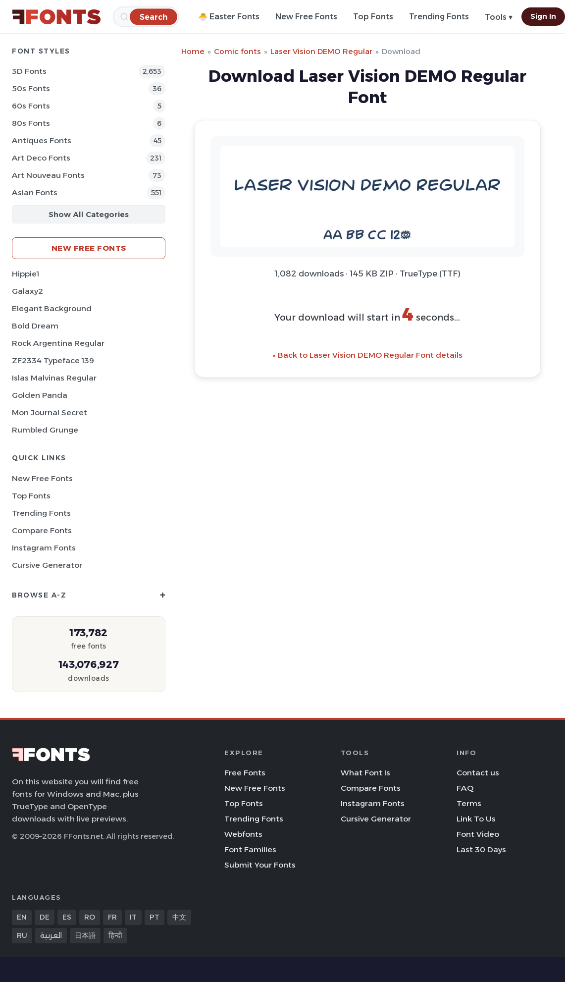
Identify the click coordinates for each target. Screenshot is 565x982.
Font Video (478, 834)
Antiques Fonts (41, 140)
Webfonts (243, 834)
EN (22, 917)
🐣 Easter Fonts (228, 16)
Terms (469, 803)
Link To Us (476, 818)
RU (22, 935)
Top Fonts (373, 16)
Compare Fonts (42, 530)
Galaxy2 (27, 291)
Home (193, 51)
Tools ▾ (499, 17)
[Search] (153, 16)
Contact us (478, 772)
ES (66, 917)
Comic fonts (237, 51)
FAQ (465, 788)
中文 (179, 917)
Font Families (250, 849)
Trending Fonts (439, 16)
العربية (51, 935)
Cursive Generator (47, 565)
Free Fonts (244, 772)
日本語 (85, 935)
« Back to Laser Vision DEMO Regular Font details (367, 355)
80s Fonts (31, 123)
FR (112, 917)
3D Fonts (29, 71)
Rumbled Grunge (45, 430)
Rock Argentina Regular (58, 343)
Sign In (543, 16)
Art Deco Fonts (41, 158)
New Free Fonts (306, 16)
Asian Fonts (34, 192)
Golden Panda (39, 395)
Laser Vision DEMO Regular (321, 51)
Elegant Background (52, 308)
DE (45, 917)
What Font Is (365, 772)
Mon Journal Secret (49, 412)
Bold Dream (35, 325)
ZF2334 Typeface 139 (53, 360)
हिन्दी (115, 935)
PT (154, 917)
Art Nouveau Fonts (48, 175)
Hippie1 (25, 273)
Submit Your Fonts (260, 865)
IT (133, 917)
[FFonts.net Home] (56, 17)
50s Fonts (31, 88)
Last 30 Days (481, 849)
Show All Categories (89, 214)
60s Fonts (31, 105)
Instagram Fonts (44, 547)
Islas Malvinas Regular (54, 377)
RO (89, 917)
